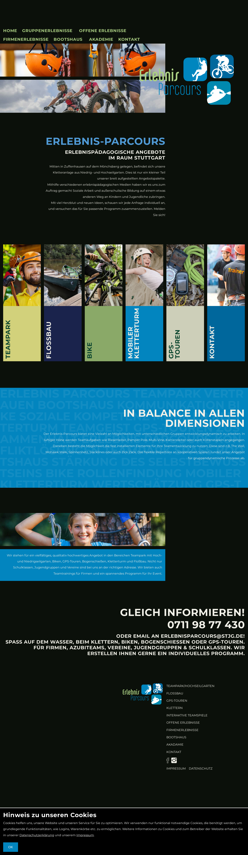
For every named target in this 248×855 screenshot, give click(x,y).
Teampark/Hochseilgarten (190, 686)
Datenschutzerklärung (36, 835)
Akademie (101, 39)
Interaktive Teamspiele (187, 715)
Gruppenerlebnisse (47, 30)
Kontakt (129, 39)
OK (10, 847)
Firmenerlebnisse (26, 39)
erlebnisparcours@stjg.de (202, 636)
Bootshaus (68, 39)
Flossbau (174, 693)
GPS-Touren (176, 700)
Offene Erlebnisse (102, 30)
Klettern (174, 708)
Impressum (176, 768)
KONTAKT (173, 752)
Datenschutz (200, 768)
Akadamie (174, 744)
